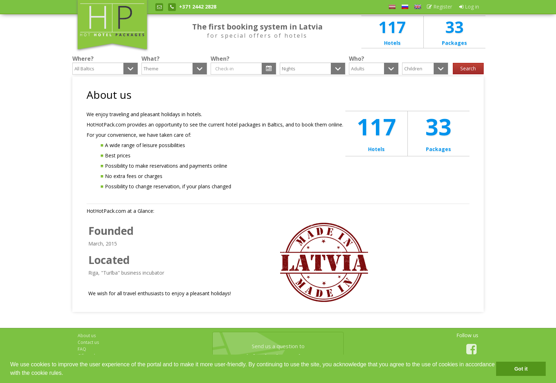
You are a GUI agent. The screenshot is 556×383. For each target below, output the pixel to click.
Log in (469, 6)
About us (87, 336)
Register (439, 6)
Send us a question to (278, 351)
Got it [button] (521, 369)
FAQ (82, 349)
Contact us (88, 342)
